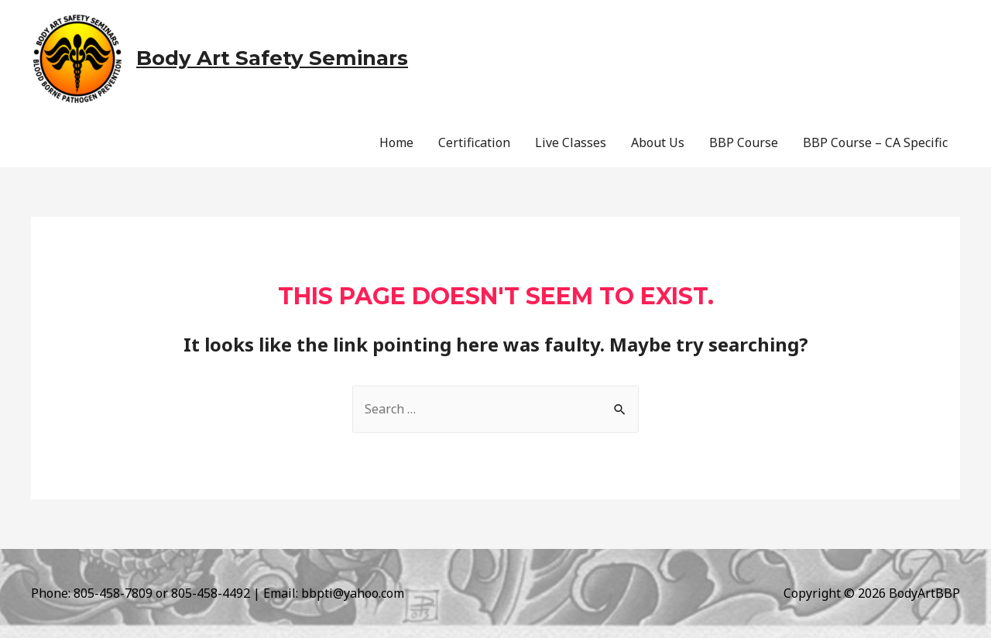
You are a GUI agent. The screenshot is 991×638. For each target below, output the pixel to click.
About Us (657, 142)
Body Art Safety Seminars (272, 58)
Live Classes (570, 142)
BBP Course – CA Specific (875, 142)
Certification (474, 142)
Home (396, 142)
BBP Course (743, 142)
